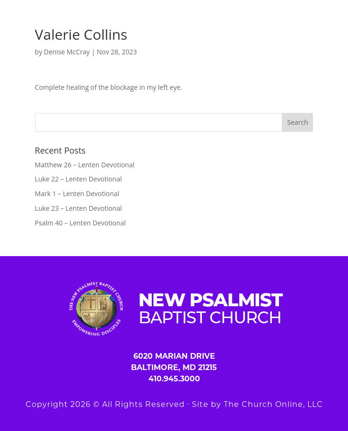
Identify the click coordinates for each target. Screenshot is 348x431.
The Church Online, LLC (273, 404)
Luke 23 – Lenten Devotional (78, 208)
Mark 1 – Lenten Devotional (77, 193)
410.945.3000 (174, 378)
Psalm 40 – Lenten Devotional (80, 222)
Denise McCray (67, 51)
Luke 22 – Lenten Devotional (78, 178)
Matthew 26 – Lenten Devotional (85, 164)
